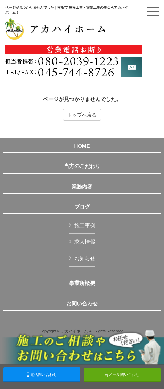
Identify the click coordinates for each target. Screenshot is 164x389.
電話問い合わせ (42, 374)
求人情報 (84, 242)
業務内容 (82, 186)
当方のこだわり (82, 166)
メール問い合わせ (122, 374)
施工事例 (84, 225)
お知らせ (84, 258)
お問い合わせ (82, 303)
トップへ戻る (82, 115)
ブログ (82, 207)
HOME (82, 146)
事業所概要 (82, 283)
